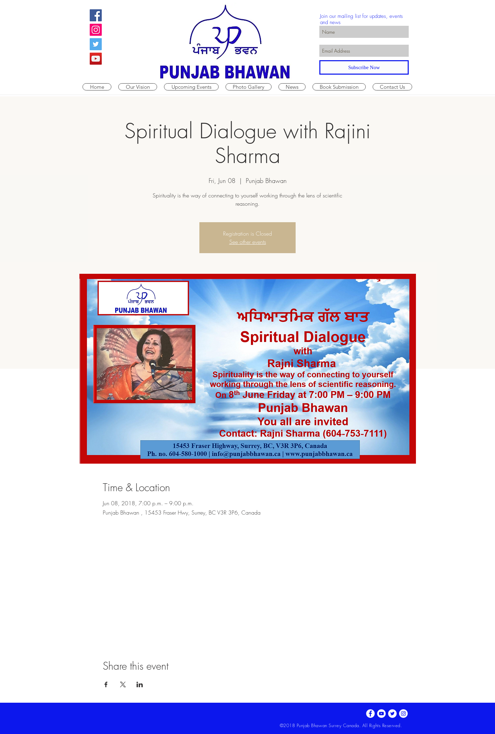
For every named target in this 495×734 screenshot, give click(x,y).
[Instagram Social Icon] (96, 30)
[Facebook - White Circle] (370, 713)
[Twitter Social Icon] (96, 44)
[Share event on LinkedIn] (139, 684)
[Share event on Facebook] (106, 684)
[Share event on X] (123, 684)
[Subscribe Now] (364, 67)
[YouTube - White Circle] (381, 713)
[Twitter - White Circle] (392, 713)
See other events (247, 242)
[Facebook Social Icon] (96, 15)
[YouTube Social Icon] (96, 59)
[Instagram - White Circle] (403, 713)
